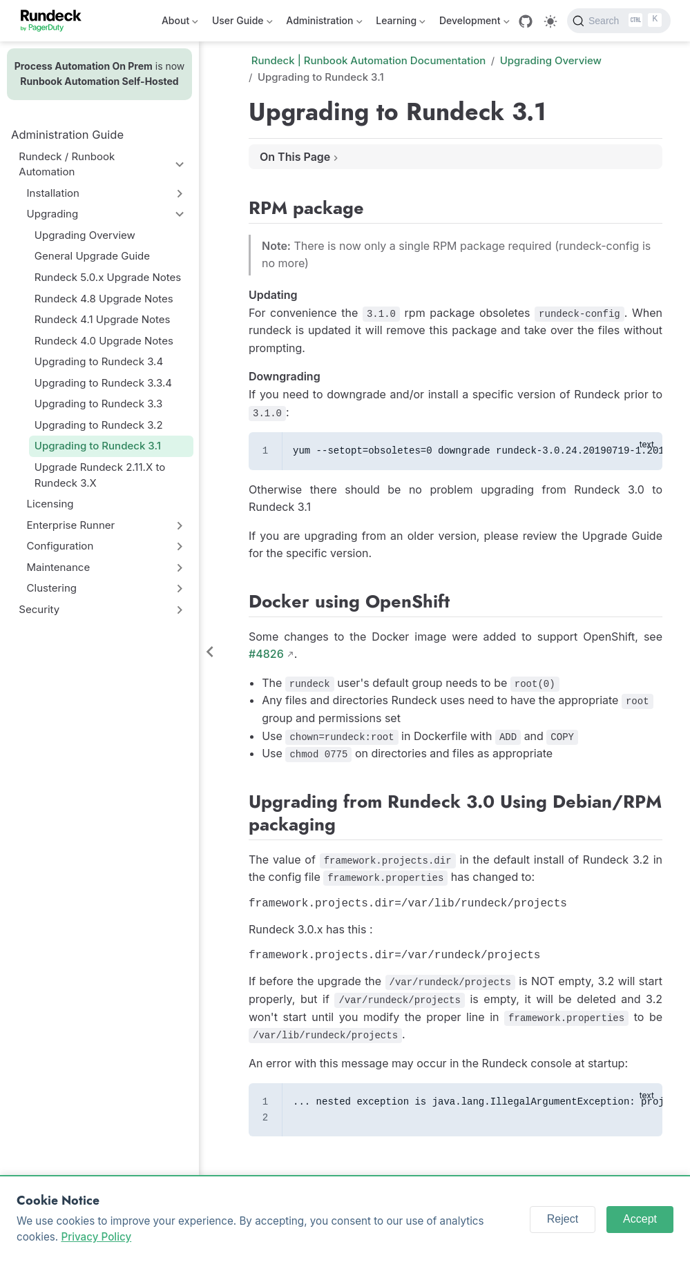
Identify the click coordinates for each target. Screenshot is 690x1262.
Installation (53, 193)
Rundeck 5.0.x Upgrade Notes (108, 277)
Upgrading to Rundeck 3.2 (99, 424)
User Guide (242, 23)
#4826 (266, 654)
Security (39, 609)
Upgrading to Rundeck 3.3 (99, 403)
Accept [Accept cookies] (640, 1219)
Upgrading (53, 213)
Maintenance (58, 567)
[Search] (619, 20)
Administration (324, 23)
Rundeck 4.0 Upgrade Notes (104, 340)
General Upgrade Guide (92, 255)
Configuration (60, 545)
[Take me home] (55, 21)
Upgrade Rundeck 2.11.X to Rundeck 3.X (100, 474)
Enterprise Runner (71, 525)
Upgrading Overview (85, 235)
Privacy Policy (96, 1236)
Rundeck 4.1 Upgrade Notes (103, 319)
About (180, 23)
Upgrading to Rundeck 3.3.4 (103, 382)
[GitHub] (526, 21)
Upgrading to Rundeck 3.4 (99, 361)
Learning (400, 23)
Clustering (52, 587)
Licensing (50, 503)
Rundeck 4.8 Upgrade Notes (104, 298)
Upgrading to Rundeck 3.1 (98, 445)
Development (474, 23)
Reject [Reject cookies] (562, 1219)
